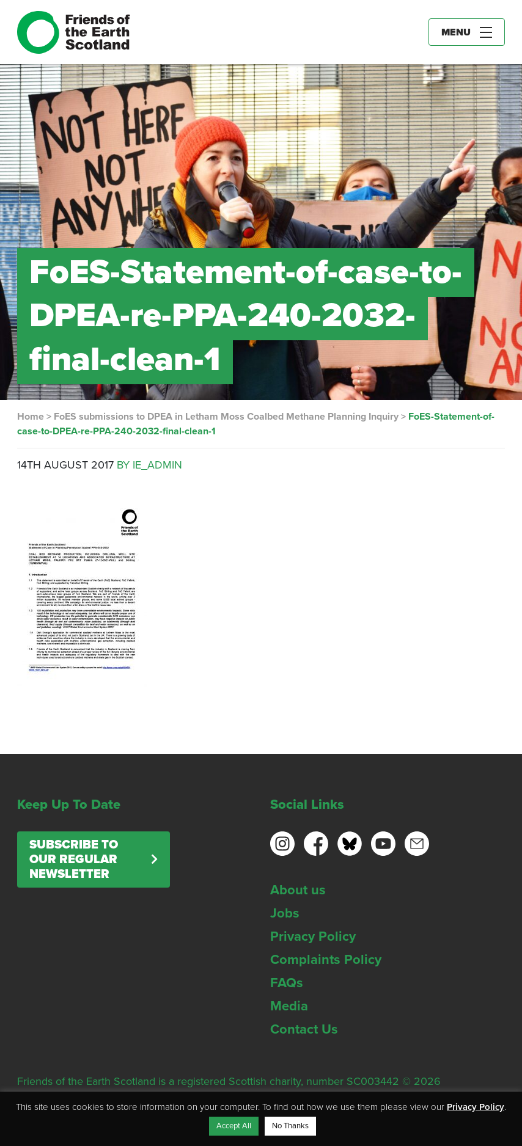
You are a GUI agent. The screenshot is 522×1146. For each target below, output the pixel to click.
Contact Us (304, 1029)
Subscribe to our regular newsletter (73, 859)
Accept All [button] (233, 1126)
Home (30, 417)
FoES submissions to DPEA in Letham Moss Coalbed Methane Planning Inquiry (226, 417)
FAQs (286, 983)
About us (298, 890)
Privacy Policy (313, 936)
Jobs (285, 913)
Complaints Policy (325, 960)
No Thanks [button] (290, 1126)
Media (289, 1006)
